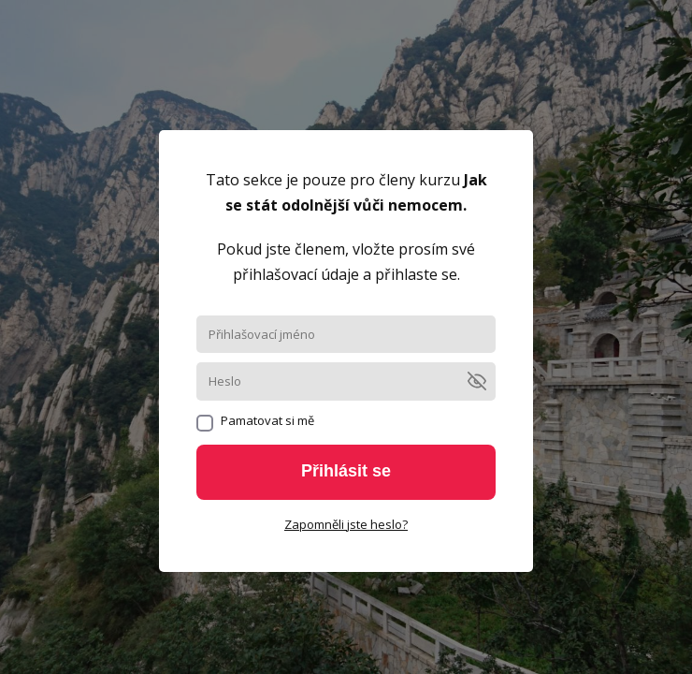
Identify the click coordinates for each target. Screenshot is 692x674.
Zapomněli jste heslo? (346, 524)
